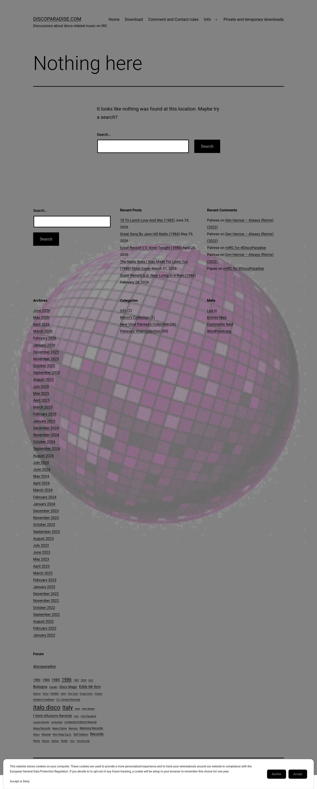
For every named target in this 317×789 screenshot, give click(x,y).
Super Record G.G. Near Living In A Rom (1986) (158, 275)
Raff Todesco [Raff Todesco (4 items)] (81, 734)
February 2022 (44, 628)
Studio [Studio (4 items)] (64, 740)
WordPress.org (219, 331)
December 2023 (46, 511)
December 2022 (46, 594)
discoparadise (44, 666)
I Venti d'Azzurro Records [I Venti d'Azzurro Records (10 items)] (52, 716)
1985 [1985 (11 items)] (56, 680)
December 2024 (46, 428)
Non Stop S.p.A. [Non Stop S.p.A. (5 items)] (62, 734)
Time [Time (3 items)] (72, 741)
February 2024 (44, 497)
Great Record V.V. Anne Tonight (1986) (151, 248)
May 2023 (41, 559)
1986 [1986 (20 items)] (67, 679)
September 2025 (46, 372)
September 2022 (46, 614)
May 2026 (41, 317)
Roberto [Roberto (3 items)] (46, 741)
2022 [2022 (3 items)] (90, 680)
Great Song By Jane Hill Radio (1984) (150, 234)
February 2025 (44, 414)
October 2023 (44, 524)
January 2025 (44, 421)
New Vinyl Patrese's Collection (144, 324)
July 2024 (41, 462)
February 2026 (44, 338)
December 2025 (46, 352)
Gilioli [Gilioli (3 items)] (63, 693)
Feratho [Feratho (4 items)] (54, 693)
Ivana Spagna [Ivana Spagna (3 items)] (88, 708)
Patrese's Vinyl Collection (140, 331)
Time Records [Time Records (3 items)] (83, 741)
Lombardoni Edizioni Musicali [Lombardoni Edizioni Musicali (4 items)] (80, 722)
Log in (212, 310)
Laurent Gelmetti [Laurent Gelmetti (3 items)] (41, 722)
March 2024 (43, 490)
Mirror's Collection (134, 317)
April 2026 (41, 324)
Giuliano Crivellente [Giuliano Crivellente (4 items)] (43, 699)
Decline (276, 774)
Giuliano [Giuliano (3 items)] (98, 693)
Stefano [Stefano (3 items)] (55, 741)
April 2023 (41, 566)
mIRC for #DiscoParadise (245, 248)
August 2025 (43, 379)
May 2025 (41, 393)
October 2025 (44, 366)
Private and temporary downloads (254, 19)
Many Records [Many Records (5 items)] (41, 728)
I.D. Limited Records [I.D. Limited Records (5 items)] (68, 699)
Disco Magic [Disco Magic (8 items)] (68, 687)
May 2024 (41, 476)
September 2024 (46, 448)
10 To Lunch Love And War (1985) (147, 220)
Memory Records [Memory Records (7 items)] (91, 728)
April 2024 (41, 483)
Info (207, 19)
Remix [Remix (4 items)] (36, 740)
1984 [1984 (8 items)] (46, 680)
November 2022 (46, 600)
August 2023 (43, 538)
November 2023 (46, 518)
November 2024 (46, 435)
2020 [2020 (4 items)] (83, 680)
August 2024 (43, 456)
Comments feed (220, 324)
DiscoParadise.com (57, 19)
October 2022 (44, 607)
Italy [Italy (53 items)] (67, 707)
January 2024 (44, 504)
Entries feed (216, 317)
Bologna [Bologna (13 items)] (40, 686)
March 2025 (43, 407)
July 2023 (41, 545)
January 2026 (44, 345)
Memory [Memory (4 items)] (73, 728)
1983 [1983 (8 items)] (36, 680)
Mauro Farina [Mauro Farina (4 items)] (59, 728)
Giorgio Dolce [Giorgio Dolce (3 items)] (86, 693)
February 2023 (44, 580)
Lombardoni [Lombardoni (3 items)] (56, 722)
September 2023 (46, 532)
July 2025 (41, 386)
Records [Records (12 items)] (97, 734)
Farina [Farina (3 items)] (45, 693)
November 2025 (46, 359)
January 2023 (44, 587)
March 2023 (43, 573)
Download (134, 19)
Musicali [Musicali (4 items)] (46, 734)
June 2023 (41, 552)
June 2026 (41, 310)
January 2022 (44, 635)
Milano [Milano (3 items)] (36, 734)
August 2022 (43, 621)
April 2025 (41, 400)
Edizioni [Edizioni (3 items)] (37, 693)
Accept (297, 774)
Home (114, 19)
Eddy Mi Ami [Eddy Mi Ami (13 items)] (90, 686)
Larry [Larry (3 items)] (76, 716)
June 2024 (41, 469)
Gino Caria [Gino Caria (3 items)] (73, 693)
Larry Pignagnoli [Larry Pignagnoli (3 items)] (88, 716)
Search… (104, 134)
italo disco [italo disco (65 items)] (46, 707)
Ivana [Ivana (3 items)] (77, 708)
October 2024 (44, 442)
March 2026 (43, 331)
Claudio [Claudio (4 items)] (53, 687)
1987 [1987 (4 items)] (76, 680)
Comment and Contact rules (173, 19)
